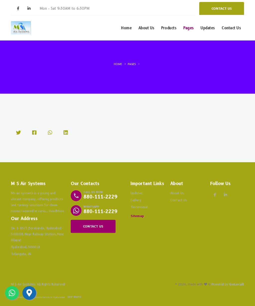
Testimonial (139, 207)
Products (168, 28)
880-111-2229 (100, 197)
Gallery (135, 200)
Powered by (227, 284)
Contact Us (231, 28)
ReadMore (56, 211)
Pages (188, 28)
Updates (207, 28)
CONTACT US (221, 8)
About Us (146, 28)
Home (126, 28)
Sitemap (137, 216)
